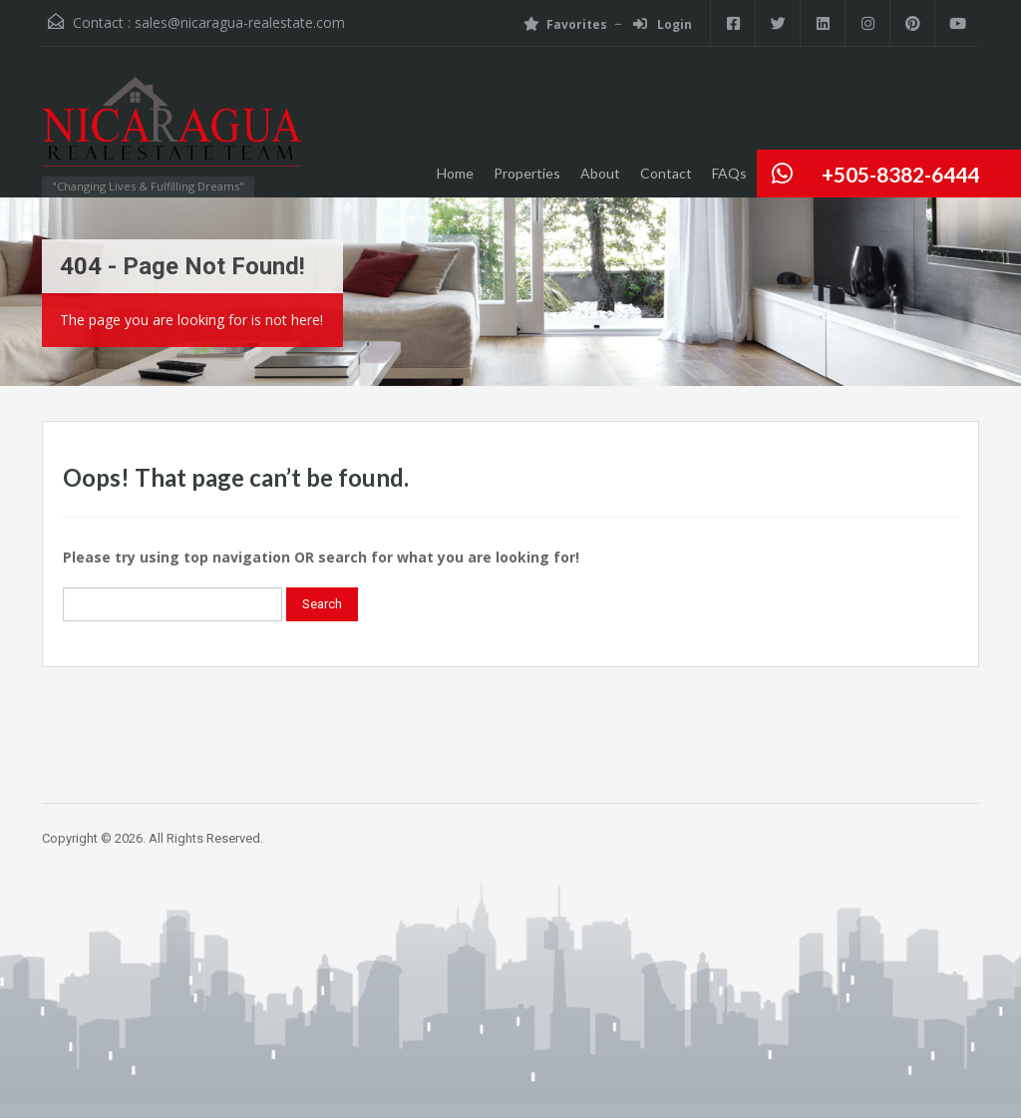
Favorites (565, 24)
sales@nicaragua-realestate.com (240, 22)
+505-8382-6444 (900, 174)
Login (662, 24)
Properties (527, 173)
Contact (666, 173)
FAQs (729, 173)
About (600, 173)
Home (455, 173)
